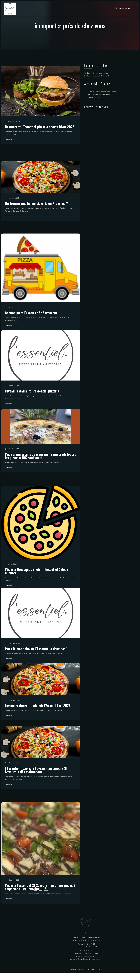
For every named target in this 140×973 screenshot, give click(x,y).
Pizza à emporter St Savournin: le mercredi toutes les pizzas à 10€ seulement (40, 474)
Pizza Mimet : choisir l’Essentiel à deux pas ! (36, 670)
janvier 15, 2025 (12, 717)
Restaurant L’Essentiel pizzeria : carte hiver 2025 (39, 133)
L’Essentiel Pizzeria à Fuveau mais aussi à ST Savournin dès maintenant (36, 788)
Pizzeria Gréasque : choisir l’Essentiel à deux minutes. (36, 601)
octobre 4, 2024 (12, 782)
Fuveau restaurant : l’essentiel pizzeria (32, 413)
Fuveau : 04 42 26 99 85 (86, 944)
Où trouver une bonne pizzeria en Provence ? (36, 220)
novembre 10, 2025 (13, 128)
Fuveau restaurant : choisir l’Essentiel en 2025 (38, 722)
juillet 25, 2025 (12, 335)
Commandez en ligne (123, 8)
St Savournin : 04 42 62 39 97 (86, 947)
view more (8, 146)
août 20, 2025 (12, 216)
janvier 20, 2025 (12, 594)
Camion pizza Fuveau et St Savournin (31, 340)
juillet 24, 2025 (12, 409)
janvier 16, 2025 (12, 666)
